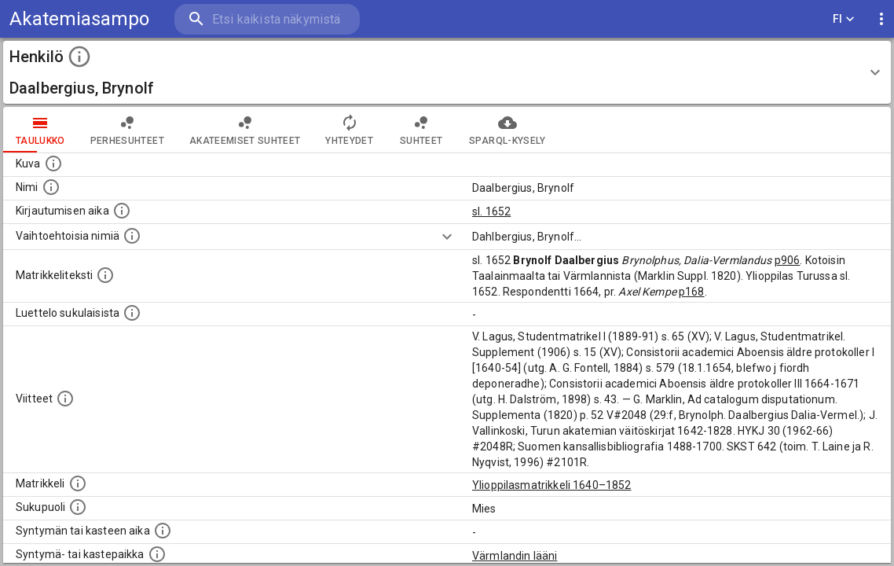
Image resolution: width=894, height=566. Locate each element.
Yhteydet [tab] (349, 130)
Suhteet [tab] (421, 130)
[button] (447, 72)
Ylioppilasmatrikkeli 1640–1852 (552, 485)
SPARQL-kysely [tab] (507, 130)
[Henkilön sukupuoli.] (77, 507)
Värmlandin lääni (514, 555)
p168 (692, 291)
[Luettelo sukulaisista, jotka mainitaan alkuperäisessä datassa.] (132, 312)
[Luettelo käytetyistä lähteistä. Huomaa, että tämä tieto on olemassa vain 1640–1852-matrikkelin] (65, 398)
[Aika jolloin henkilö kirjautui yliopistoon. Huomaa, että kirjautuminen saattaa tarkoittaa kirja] (121, 210)
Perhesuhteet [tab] (127, 130)
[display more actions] (881, 19)
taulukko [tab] (40, 130)
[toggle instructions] (79, 56)
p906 (788, 260)
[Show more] (447, 236)
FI (843, 19)
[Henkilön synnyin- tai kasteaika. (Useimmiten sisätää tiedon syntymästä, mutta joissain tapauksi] (162, 530)
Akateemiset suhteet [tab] (245, 130)
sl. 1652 (491, 211)
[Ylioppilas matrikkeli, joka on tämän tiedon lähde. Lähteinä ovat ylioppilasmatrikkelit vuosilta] (77, 483)
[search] (267, 19)
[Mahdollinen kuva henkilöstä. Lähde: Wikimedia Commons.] (53, 163)
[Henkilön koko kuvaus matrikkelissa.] (105, 275)
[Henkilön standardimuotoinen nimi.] (51, 187)
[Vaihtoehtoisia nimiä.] (132, 235)
